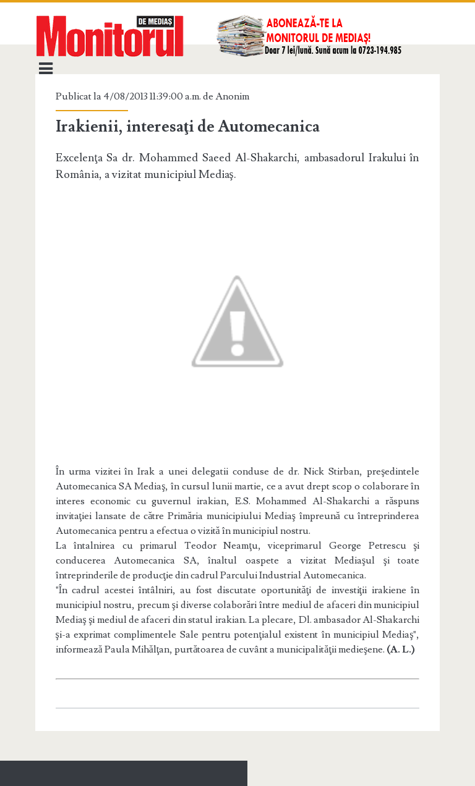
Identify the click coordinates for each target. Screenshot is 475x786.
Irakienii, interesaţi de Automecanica (188, 126)
